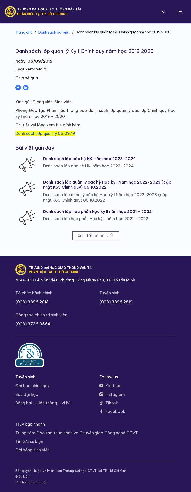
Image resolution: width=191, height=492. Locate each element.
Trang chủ (23, 32)
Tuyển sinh (109, 293)
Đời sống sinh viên (32, 449)
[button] (164, 12)
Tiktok (111, 402)
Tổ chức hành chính (33, 293)
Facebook (115, 411)
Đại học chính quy (32, 385)
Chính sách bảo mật (31, 482)
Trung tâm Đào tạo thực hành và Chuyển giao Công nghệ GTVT (76, 432)
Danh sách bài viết (54, 32)
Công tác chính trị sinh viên (41, 315)
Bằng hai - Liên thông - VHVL (43, 402)
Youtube (113, 385)
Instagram (115, 394)
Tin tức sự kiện (29, 441)
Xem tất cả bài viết (96, 235)
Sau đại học (26, 394)
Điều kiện (22, 476)
